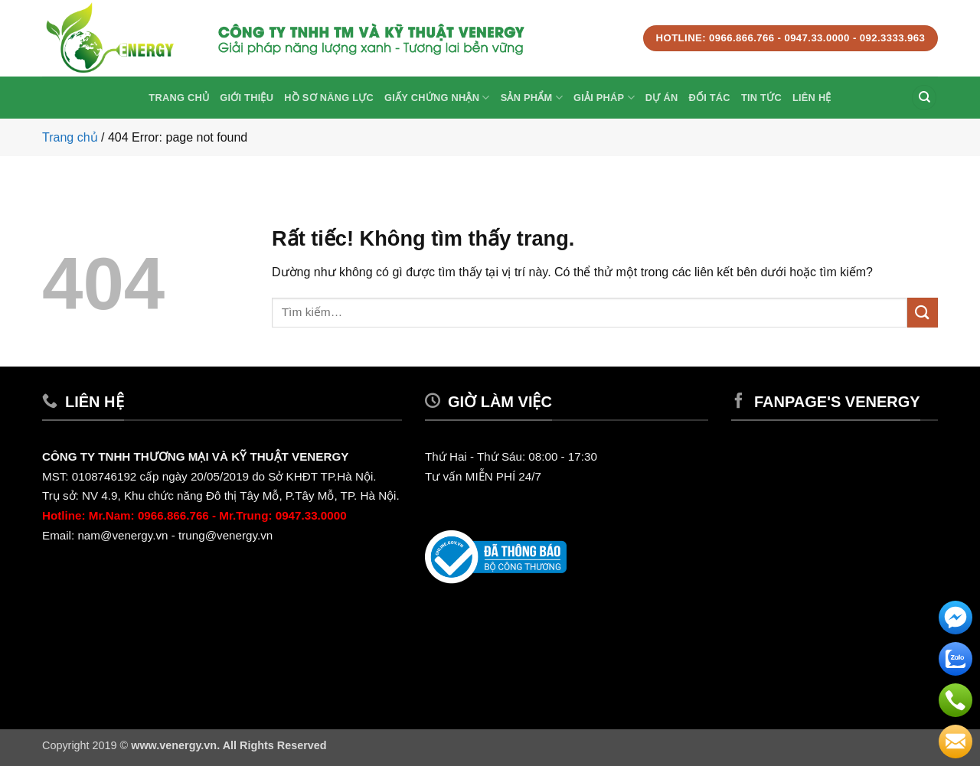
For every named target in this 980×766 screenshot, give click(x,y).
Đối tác (709, 97)
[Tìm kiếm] (924, 97)
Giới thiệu (246, 97)
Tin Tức (761, 97)
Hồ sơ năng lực (329, 97)
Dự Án (661, 97)
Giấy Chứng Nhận (437, 97)
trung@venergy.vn (227, 535)
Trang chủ (179, 97)
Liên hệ (811, 97)
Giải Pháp (604, 97)
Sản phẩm (532, 97)
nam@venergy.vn (122, 535)
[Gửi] (922, 313)
